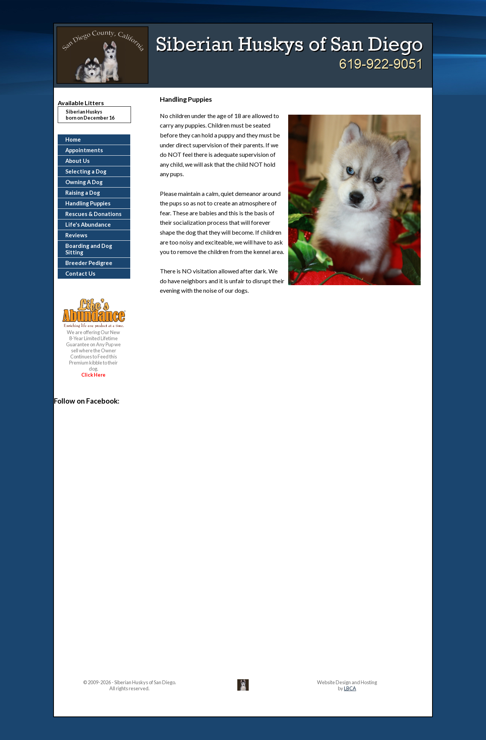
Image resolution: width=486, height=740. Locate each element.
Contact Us (80, 273)
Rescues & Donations (93, 214)
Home (73, 139)
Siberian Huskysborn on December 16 (90, 115)
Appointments (84, 150)
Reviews (76, 235)
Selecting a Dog (85, 171)
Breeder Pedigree (88, 263)
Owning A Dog (84, 182)
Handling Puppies (87, 203)
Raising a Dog (82, 192)
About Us (77, 161)
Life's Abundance (88, 224)
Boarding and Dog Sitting (88, 249)
